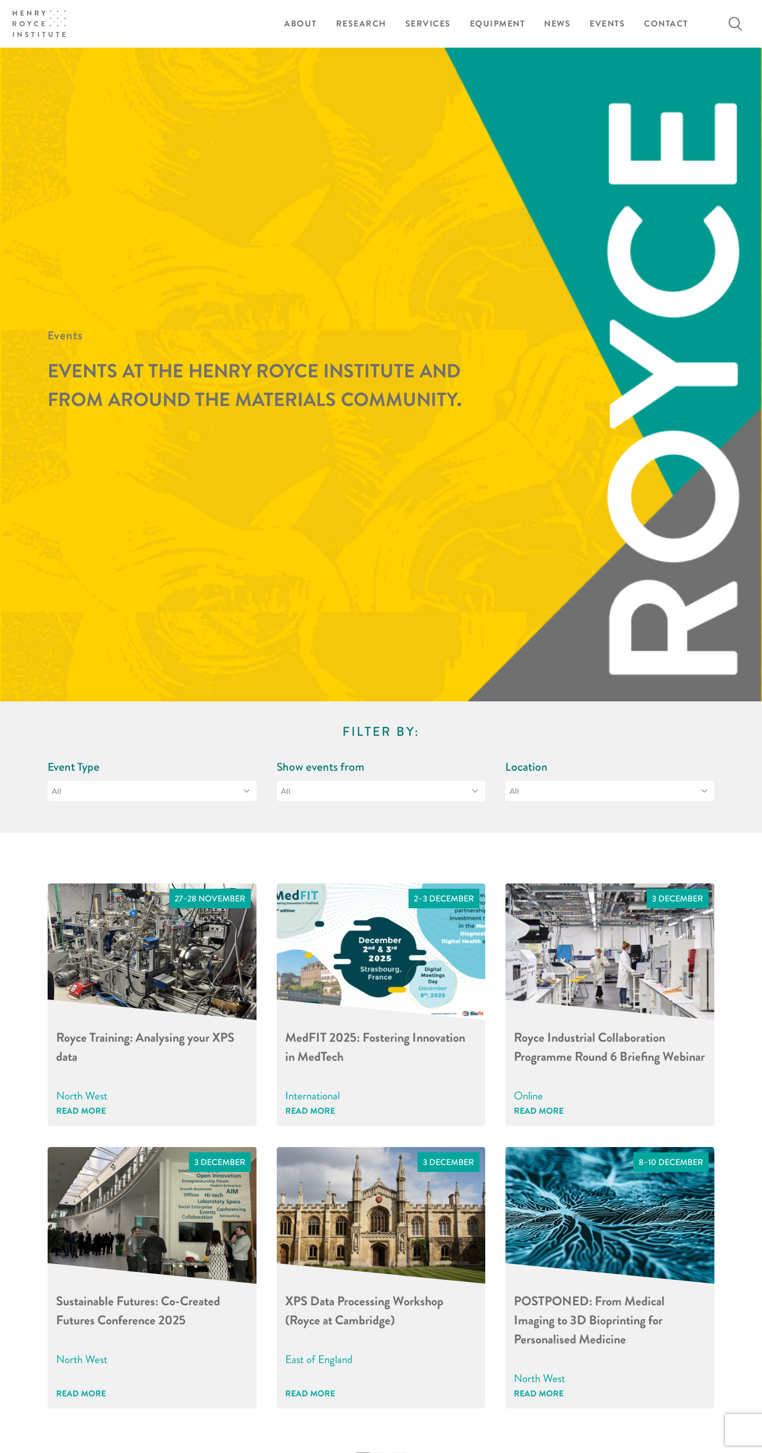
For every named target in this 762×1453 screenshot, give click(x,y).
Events (607, 23)
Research (361, 23)
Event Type (73, 766)
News (557, 23)
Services (428, 23)
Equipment (497, 23)
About (300, 23)
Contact (666, 23)
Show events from (321, 766)
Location (526, 766)
